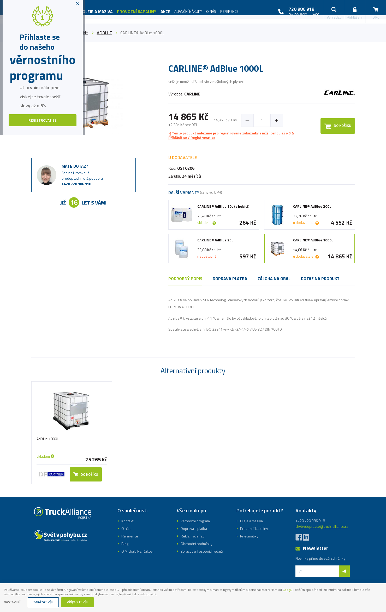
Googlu (318, 588)
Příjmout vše (83, 602)
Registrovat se (193, 332)
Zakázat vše (47, 602)
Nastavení (13, 602)
